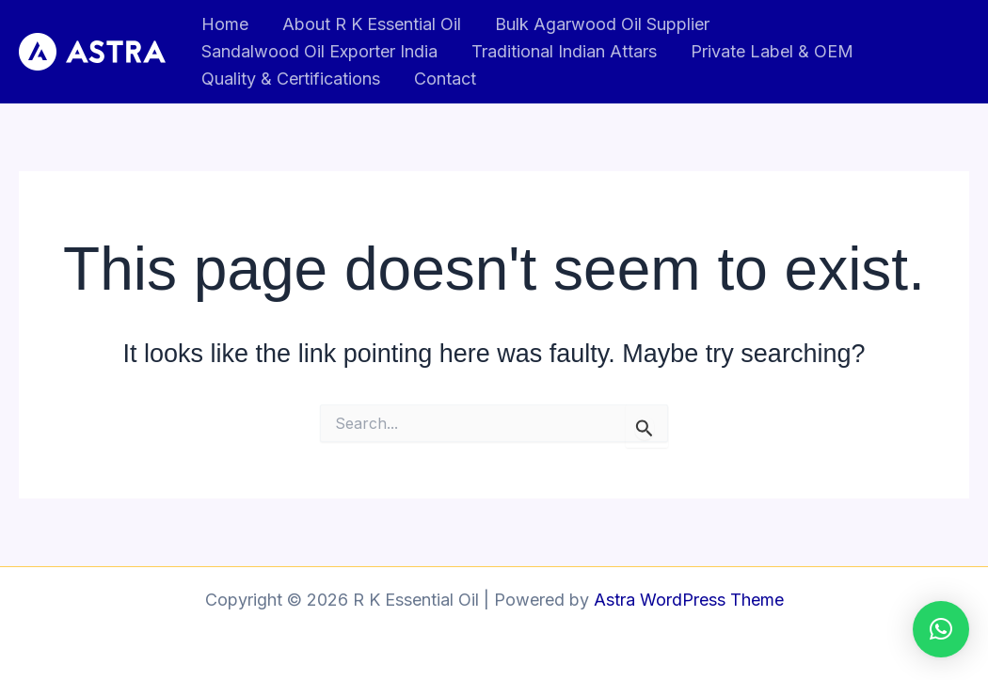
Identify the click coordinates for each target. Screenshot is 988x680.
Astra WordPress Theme (689, 599)
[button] (941, 629)
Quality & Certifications (290, 78)
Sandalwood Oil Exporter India (319, 51)
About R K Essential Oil (371, 24)
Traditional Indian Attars (564, 51)
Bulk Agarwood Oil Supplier (602, 24)
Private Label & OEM (772, 51)
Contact (445, 78)
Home (224, 24)
